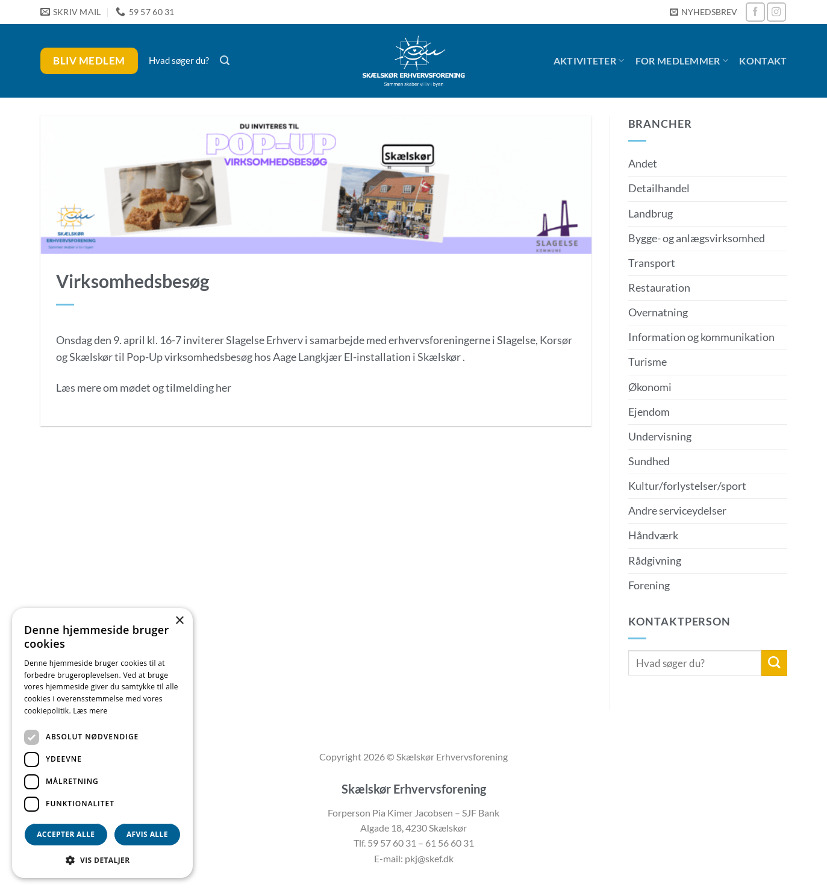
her (223, 387)
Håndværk (653, 535)
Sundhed (649, 461)
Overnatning (658, 312)
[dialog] (102, 743)
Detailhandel (659, 188)
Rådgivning (654, 560)
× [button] (179, 620)
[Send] (774, 663)
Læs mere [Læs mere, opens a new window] (90, 711)
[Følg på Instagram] (776, 12)
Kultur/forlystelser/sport (687, 486)
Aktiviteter (589, 61)
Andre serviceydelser (677, 510)
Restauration (659, 287)
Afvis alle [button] (147, 834)
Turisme (647, 362)
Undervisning (659, 436)
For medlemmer (682, 61)
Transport (651, 263)
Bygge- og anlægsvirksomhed (696, 238)
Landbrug (650, 213)
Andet (642, 163)
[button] (703, 12)
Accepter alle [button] (66, 834)
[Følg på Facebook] (755, 12)
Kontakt (763, 60)
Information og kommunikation (701, 337)
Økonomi (650, 387)
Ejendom (649, 412)
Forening (649, 585)
